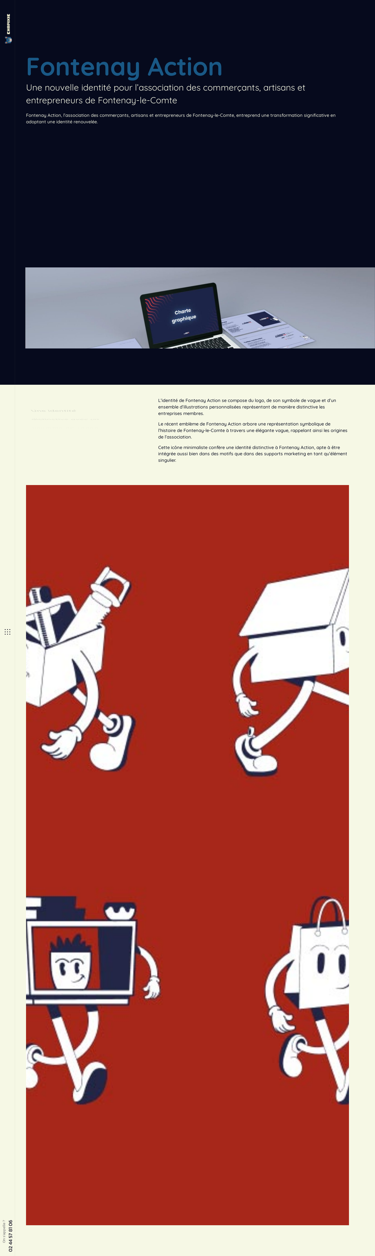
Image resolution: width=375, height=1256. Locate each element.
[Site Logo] (7, 29)
